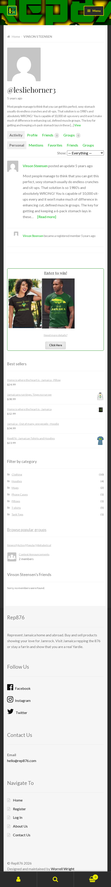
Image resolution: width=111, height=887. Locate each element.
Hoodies (17, 481)
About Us (20, 826)
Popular (31, 545)
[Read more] (46, 217)
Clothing (17, 474)
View (77, 125)
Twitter (17, 711)
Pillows (16, 501)
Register (19, 809)
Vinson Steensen (35, 166)
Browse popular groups (26, 529)
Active (21, 545)
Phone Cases (20, 494)
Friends (50, 135)
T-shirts (16, 507)
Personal (16, 145)
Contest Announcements (34, 554)
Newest (11, 545)
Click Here (55, 345)
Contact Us (21, 835)
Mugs (15, 487)
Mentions (36, 145)
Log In (17, 817)
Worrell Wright (62, 869)
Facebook (19, 687)
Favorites (55, 145)
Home (16, 36)
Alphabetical (44, 545)
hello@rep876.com (21, 760)
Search (55, 879)
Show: (61, 153)
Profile (32, 135)
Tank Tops (17, 514)
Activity (16, 135)
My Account (18, 879)
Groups (71, 135)
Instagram (19, 699)
